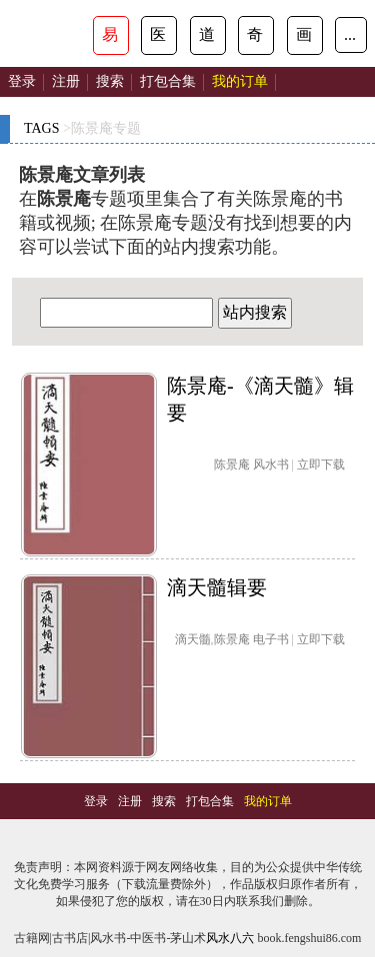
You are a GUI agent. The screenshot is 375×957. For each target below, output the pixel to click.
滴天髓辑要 (217, 587)
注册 (66, 81)
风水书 (271, 465)
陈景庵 (232, 465)
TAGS (41, 128)
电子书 (271, 639)
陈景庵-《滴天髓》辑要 (260, 399)
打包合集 (168, 81)
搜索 (110, 81)
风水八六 (230, 938)
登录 (22, 81)
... (350, 34)
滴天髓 (193, 639)
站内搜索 (255, 312)
